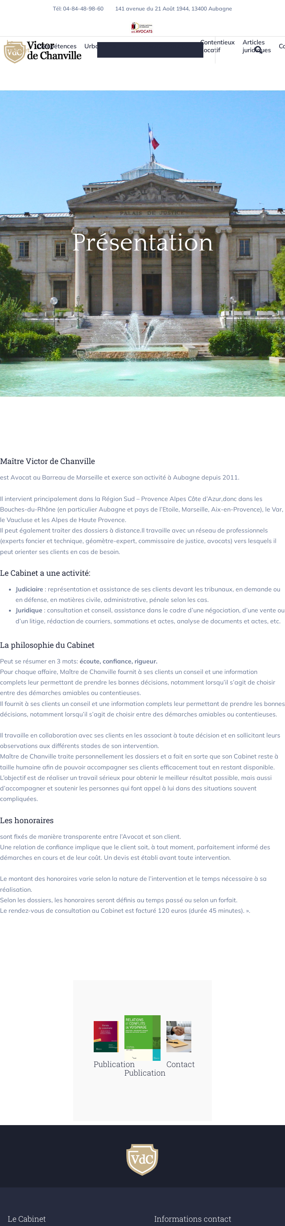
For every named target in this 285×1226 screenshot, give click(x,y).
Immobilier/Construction (158, 46)
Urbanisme (100, 46)
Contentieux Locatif (217, 48)
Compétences (57, 46)
